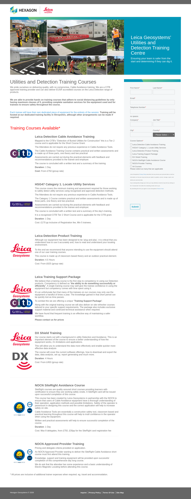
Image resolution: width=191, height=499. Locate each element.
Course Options (136, 141)
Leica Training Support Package (145, 154)
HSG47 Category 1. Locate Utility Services (149, 148)
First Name (134, 88)
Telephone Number (137, 107)
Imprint (84, 493)
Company (134, 120)
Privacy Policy (142, 174)
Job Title (156, 120)
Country (156, 130)
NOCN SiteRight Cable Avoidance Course (148, 160)
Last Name (157, 88)
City (131, 130)
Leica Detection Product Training (145, 151)
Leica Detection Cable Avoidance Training (148, 145)
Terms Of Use (108, 493)
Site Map (120, 493)
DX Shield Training (139, 157)
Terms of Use (160, 188)
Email (132, 98)
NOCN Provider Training (142, 163)
